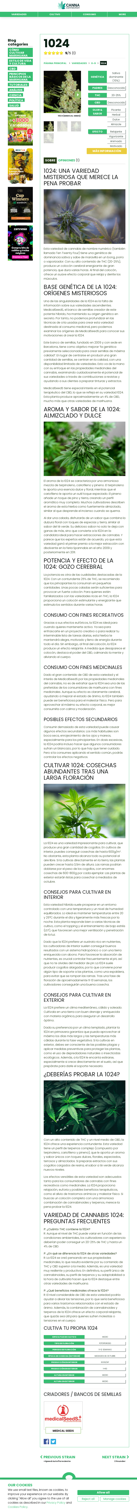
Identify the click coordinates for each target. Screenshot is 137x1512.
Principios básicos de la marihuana (20, 76)
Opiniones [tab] (69, 160)
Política (16, 100)
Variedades (79, 63)
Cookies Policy (18, 1507)
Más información (107, 151)
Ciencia (15, 95)
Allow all (103, 1492)
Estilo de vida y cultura (20, 62)
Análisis (15, 89)
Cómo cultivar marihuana (18, 52)
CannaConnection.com (68, 5)
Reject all (88, 1499)
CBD (12, 68)
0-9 (93, 63)
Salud (14, 105)
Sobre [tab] (50, 160)
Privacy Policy (56, 1503)
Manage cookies (114, 1499)
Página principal (55, 63)
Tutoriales (18, 84)
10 (61, 53)
